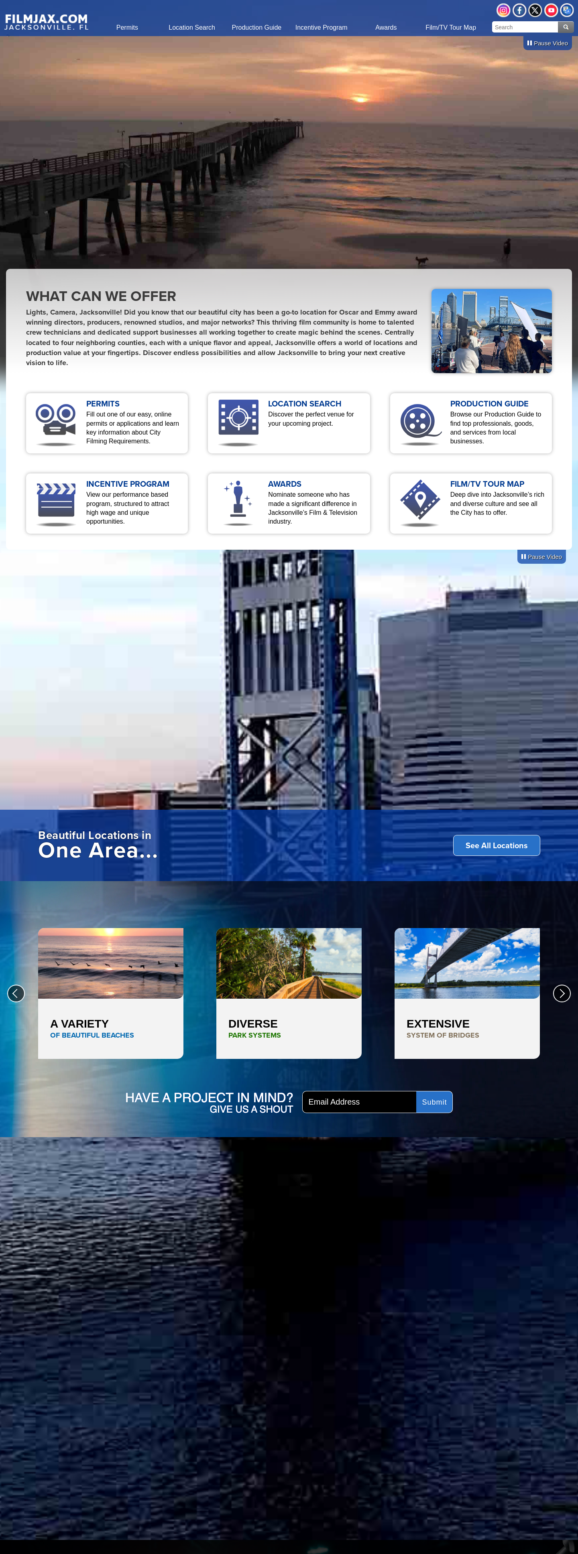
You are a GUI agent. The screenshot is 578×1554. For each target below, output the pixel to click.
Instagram (504, 10)
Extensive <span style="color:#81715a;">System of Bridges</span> (467, 993)
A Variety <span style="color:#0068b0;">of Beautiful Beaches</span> (110, 993)
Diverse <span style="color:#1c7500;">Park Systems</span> (289, 993)
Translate (567, 10)
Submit (434, 1102)
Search (566, 27)
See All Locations (497, 845)
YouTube (551, 10)
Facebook (520, 10)
